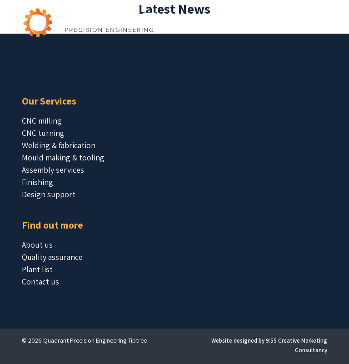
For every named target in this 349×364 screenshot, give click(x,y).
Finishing (37, 182)
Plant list (37, 269)
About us (37, 244)
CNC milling (42, 120)
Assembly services (53, 170)
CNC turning (43, 133)
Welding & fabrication (58, 145)
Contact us (40, 281)
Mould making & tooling (63, 157)
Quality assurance (52, 257)
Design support (48, 194)
